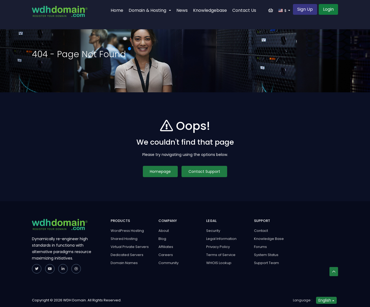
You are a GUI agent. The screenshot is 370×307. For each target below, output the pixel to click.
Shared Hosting (124, 238)
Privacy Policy (218, 246)
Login (328, 9)
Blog (162, 238)
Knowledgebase (210, 10)
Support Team (266, 262)
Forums (260, 246)
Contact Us (244, 10)
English (326, 300)
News (182, 10)
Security (213, 230)
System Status (266, 254)
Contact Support (204, 171)
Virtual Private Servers (130, 246)
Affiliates (165, 246)
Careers (165, 254)
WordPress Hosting (127, 230)
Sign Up (305, 9)
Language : (302, 300)
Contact (261, 230)
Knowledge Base (269, 238)
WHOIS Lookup (218, 262)
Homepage (160, 171)
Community (168, 262)
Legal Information (221, 238)
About (163, 230)
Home (117, 10)
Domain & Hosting (150, 10)
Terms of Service (220, 254)
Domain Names (124, 262)
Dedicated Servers (127, 254)
